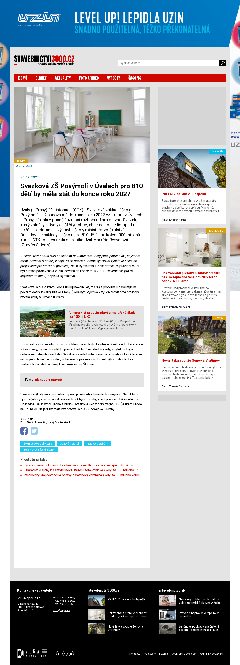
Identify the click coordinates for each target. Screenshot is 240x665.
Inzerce (163, 653)
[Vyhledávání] (168, 63)
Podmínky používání (211, 653)
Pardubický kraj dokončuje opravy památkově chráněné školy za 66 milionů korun (81, 475)
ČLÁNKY (41, 78)
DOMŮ (22, 78)
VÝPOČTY (113, 78)
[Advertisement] (82, 521)
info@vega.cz (61, 610)
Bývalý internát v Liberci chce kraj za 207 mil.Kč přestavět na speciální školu (78, 465)
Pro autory (150, 653)
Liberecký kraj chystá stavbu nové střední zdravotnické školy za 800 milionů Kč (80, 470)
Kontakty (134, 653)
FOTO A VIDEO (89, 78)
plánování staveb (69, 443)
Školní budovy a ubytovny (37, 443)
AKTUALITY (63, 78)
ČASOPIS (134, 78)
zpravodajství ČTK (97, 443)
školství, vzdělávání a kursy (39, 449)
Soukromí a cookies (183, 653)
